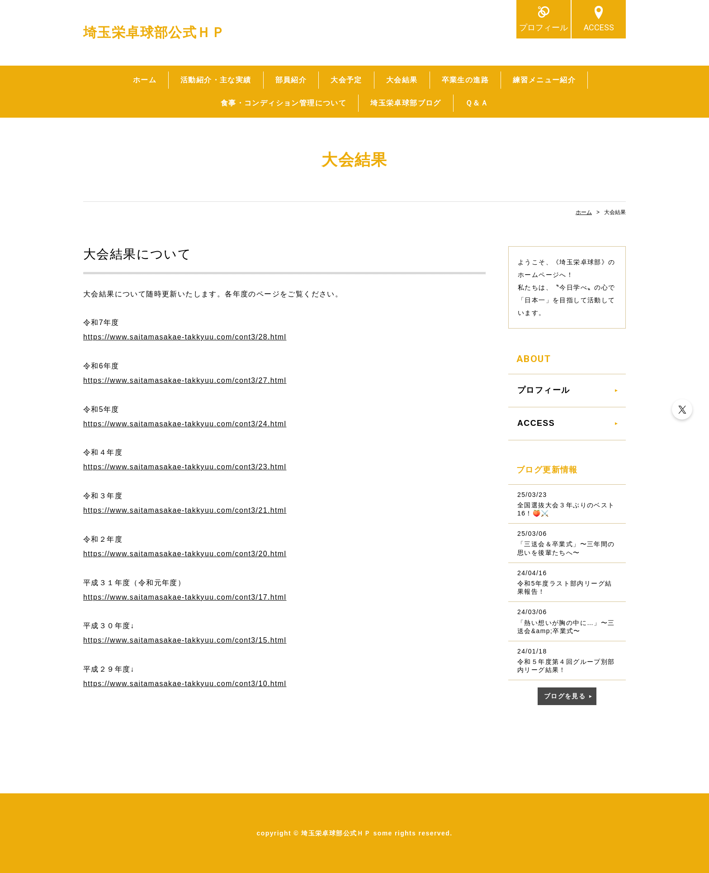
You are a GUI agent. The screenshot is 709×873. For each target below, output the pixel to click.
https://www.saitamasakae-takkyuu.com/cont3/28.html (185, 337)
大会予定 (346, 80)
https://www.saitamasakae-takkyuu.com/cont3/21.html (185, 510)
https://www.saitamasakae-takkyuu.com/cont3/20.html (185, 554)
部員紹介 (291, 80)
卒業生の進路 (465, 80)
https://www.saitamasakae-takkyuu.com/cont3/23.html (185, 467)
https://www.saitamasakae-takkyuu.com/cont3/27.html (185, 380)
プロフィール (543, 27)
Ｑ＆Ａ (476, 103)
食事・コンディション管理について (283, 103)
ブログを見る (565, 696)
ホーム (144, 80)
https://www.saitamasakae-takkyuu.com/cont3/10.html (185, 683)
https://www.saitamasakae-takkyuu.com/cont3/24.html (185, 424)
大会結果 (402, 80)
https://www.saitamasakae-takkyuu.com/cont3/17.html (185, 597)
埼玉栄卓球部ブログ (405, 103)
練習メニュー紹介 (544, 80)
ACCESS (599, 27)
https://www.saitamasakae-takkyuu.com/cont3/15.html (185, 640)
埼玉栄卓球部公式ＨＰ (154, 32)
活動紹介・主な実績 (215, 80)
